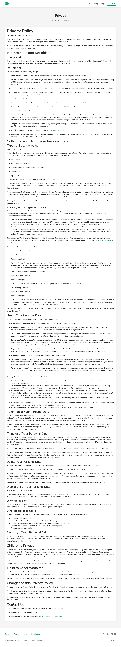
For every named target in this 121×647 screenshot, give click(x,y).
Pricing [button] (95, 4)
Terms (16, 634)
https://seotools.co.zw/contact (51, 616)
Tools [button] (87, 4)
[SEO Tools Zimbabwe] (7, 4)
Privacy (25, 634)
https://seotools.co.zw (55, 130)
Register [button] (111, 4)
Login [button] (103, 4)
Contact (8, 634)
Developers (35, 634)
